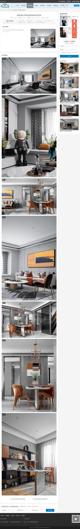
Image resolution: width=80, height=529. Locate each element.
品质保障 (42, 5)
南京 (2, 1)
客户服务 (49, 5)
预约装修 (50, 510)
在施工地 (13, 515)
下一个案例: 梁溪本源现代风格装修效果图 (39, 499)
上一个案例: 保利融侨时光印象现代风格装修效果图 (18, 499)
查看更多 (77, 61)
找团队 (36, 5)
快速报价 (77, 5)
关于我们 (62, 5)
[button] (33, 39)
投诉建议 (23, 515)
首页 (18, 5)
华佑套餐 (23, 5)
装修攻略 (56, 5)
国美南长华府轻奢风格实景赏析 (19, 9)
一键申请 (69, 56)
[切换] (4, 1)
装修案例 (30, 5)
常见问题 (18, 515)
